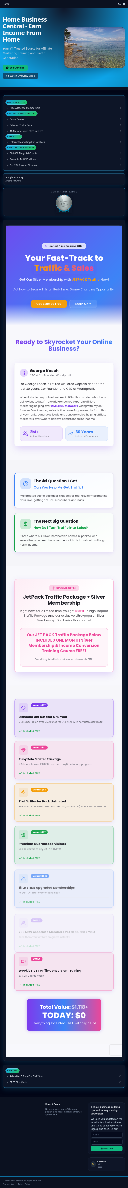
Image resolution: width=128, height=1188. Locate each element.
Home (6, 3)
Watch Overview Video (20, 75)
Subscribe (107, 1148)
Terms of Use (8, 1184)
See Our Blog (15, 67)
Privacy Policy (24, 1184)
